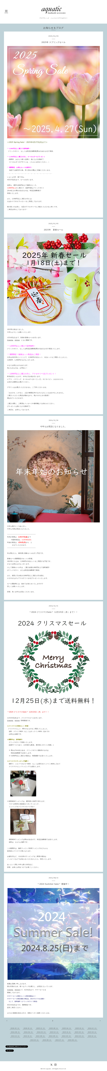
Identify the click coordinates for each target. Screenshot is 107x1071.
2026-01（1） (28, 1028)
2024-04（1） (28, 1032)
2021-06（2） (73, 1040)
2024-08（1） (15, 1032)
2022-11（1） (28, 1036)
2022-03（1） (66, 1036)
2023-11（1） (67, 1032)
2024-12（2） (92, 1028)
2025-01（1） (79, 1028)
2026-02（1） (15, 1028)
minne (17, 340)
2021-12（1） (92, 1036)
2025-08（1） (54, 1028)
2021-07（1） (59, 1040)
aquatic (48, 1068)
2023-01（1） (92, 1032)
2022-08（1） (40, 1036)
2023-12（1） (54, 1032)
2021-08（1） (47, 1040)
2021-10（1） (34, 1040)
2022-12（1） (15, 1036)
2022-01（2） (80, 1036)
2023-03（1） (79, 1032)
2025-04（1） (67, 1028)
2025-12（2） (41, 1028)
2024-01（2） (41, 1032)
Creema (10, 340)
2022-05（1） (53, 1036)
